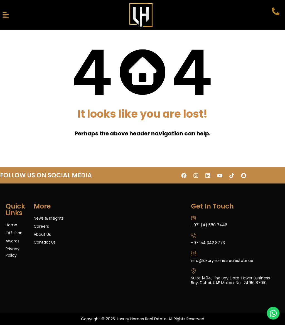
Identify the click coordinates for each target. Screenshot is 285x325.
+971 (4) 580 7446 (209, 225)
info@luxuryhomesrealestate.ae (222, 260)
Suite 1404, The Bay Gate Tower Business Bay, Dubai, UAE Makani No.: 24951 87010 (230, 280)
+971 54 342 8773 (208, 242)
